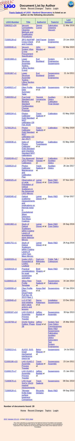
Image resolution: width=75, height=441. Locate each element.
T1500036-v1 (10, 142)
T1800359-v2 (10, 97)
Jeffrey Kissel (39, 323)
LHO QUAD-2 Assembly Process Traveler (28, 364)
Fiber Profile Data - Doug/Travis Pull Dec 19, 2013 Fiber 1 (27, 292)
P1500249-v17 (11, 158)
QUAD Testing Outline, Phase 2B (28, 324)
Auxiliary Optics (51, 98)
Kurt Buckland (40, 60)
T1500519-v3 (10, 166)
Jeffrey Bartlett (39, 313)
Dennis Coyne (39, 26)
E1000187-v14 (11, 312)
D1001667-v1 (10, 73)
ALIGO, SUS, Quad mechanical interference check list (27, 354)
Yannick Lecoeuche (41, 98)
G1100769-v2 (11, 322)
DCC (5, 419)
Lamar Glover (39, 181)
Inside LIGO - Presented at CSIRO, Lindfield (27, 262)
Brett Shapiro (39, 270)
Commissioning (54, 326)
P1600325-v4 (10, 180)
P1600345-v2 (10, 196)
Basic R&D (53, 180)
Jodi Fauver (41, 40)
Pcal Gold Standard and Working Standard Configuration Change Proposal (28, 104)
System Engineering (53, 41)
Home (23, 8)
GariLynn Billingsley (40, 260)
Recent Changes (35, 8)
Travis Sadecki (16, 13)
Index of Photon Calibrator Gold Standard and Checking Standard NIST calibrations (28, 148)
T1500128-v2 (10, 40)
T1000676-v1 (10, 381)
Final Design (53, 104)
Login (56, 8)
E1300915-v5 (10, 281)
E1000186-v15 (11, 361)
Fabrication (53, 25)
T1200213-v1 (10, 350)
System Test (53, 322)
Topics (48, 8)
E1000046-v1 (10, 47)
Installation (53, 300)
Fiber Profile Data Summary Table (27, 90)
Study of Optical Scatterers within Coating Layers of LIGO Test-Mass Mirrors (28, 249)
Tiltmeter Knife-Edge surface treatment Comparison (27, 395)
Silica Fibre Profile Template (26, 283)
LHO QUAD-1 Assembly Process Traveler (28, 374)
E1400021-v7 (10, 87)
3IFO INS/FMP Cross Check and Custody (28, 42)
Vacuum (51, 30)
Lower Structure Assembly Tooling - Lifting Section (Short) (28, 79)
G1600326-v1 (11, 259)
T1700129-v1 (10, 128)
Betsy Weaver (39, 351)
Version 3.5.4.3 (13, 419)
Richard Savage (39, 159)
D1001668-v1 (10, 59)
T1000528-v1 (10, 391)
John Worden (39, 48)
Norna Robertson (40, 301)
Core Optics (53, 182)
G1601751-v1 (11, 243)
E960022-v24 (10, 25)
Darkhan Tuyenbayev (41, 143)
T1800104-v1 (10, 114)
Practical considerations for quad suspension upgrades (28, 273)
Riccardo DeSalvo (40, 392)
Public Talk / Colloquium (53, 260)
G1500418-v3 (11, 269)
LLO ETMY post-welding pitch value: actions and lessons (27, 304)
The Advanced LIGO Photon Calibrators (28, 160)
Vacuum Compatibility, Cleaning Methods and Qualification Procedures (27, 31)
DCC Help (29, 419)
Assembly (52, 314)
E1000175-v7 (10, 371)
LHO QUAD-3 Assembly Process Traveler (28, 315)
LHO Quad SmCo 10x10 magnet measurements (28, 384)
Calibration (52, 102)
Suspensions (53, 63)
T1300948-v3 (10, 300)
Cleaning (52, 28)
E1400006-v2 (10, 288)
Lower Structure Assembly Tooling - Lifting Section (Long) (28, 64)
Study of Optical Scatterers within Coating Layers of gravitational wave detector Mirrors (28, 232)
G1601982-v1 (11, 224)
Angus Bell (41, 87)
